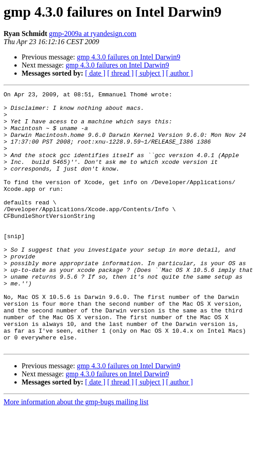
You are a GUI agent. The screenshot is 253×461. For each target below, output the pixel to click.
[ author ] (179, 73)
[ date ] (95, 73)
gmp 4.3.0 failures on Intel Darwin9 (129, 57)
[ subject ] (150, 73)
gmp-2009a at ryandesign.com (92, 33)
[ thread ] (120, 73)
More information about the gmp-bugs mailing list (76, 453)
